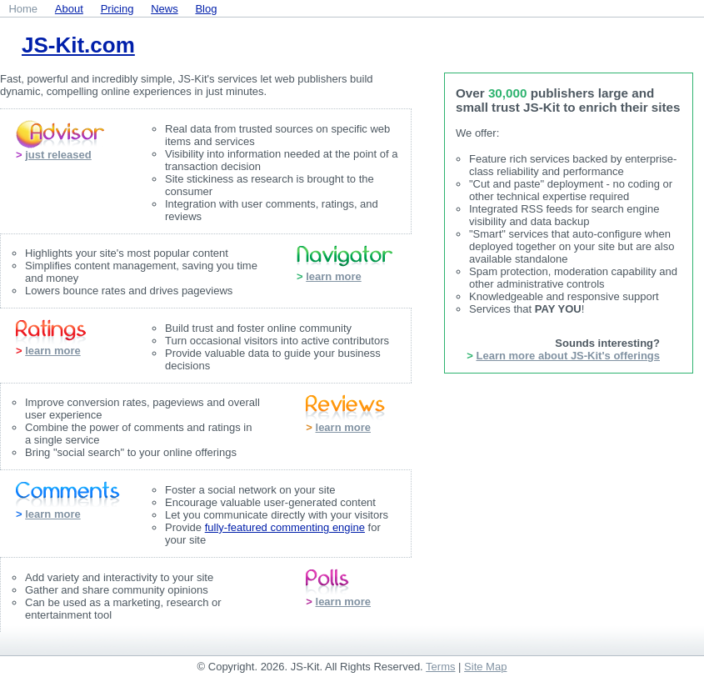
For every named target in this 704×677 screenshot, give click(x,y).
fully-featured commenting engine (285, 527)
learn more (333, 276)
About (69, 9)
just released (58, 154)
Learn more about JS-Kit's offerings (568, 355)
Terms (440, 666)
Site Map (485, 666)
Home (22, 9)
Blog (206, 9)
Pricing (117, 9)
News (164, 9)
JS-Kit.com (78, 45)
